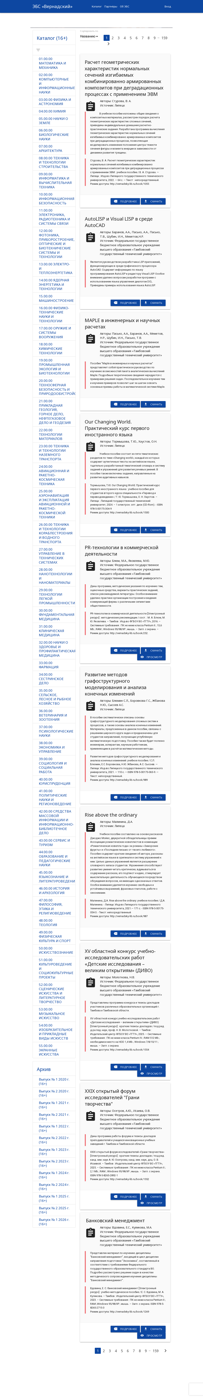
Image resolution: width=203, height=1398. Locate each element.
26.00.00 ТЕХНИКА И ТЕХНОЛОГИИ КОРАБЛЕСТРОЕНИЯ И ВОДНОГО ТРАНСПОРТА (56, 568)
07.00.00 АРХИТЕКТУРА (50, 182)
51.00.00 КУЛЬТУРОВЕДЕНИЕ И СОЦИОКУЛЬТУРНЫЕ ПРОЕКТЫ (56, 1004)
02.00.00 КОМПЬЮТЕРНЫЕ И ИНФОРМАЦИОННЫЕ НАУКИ (57, 117)
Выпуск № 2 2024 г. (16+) (54, 1222)
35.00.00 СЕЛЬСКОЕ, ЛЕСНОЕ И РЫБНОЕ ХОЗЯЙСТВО (55, 732)
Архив (44, 1105)
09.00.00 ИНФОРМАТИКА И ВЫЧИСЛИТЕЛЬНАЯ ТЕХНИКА (55, 214)
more (167, 19)
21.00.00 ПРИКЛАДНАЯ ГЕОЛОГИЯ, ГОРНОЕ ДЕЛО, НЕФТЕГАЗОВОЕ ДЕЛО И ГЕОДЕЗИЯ (55, 446)
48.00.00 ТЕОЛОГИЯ (48, 957)
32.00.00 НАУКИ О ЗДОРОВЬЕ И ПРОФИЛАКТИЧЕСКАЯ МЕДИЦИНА (57, 683)
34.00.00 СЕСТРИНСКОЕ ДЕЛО (51, 713)
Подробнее (125, 234)
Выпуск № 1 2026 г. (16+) (54, 1257)
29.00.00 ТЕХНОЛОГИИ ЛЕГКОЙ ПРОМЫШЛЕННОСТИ (57, 631)
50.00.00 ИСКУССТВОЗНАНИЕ (56, 985)
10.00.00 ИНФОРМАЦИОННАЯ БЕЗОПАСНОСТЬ (56, 232)
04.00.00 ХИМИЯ (52, 144)
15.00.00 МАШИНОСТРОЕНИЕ (56, 332)
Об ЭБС (124, 6)
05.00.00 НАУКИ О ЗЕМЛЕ (53, 154)
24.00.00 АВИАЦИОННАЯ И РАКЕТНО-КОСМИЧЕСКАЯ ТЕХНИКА (54, 509)
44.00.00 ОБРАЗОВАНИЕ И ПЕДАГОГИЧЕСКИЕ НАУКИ (54, 893)
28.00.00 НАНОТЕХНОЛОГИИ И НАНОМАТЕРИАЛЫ (55, 610)
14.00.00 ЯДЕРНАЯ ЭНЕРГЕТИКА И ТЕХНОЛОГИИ (54, 318)
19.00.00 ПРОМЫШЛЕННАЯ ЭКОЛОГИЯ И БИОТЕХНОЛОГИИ (54, 400)
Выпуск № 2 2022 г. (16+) (54, 1175)
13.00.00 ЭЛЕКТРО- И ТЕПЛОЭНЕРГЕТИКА (55, 302)
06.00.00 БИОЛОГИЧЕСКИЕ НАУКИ (54, 168)
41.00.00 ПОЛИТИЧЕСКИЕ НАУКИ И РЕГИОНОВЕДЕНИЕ (55, 832)
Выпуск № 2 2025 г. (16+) (54, 1245)
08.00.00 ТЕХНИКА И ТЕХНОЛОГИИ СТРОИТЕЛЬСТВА (54, 196)
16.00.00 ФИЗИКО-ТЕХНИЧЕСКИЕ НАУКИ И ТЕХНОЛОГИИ (54, 348)
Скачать (153, 234)
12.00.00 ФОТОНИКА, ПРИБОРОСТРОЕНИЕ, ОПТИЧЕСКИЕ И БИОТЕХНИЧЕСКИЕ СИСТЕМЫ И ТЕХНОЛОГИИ (57, 277)
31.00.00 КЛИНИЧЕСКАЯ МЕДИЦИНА (51, 665)
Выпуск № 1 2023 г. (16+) (54, 1187)
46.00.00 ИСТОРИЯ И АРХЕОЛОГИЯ (54, 925)
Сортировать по (89, 64)
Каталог (97, 6)
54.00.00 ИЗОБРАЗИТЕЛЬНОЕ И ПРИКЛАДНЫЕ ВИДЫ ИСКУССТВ (56, 1067)
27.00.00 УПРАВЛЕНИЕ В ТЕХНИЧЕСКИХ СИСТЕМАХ (52, 590)
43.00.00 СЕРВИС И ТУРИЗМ (54, 877)
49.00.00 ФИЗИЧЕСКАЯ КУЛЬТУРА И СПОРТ (55, 972)
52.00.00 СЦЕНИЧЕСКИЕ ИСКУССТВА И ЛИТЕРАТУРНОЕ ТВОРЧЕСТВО (52, 1029)
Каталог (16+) (52, 71)
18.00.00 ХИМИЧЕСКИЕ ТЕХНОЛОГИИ (50, 382)
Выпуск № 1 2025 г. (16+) (54, 1234)
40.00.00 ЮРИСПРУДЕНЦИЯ (54, 816)
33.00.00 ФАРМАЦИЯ (49, 699)
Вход (168, 6)
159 (164, 71)
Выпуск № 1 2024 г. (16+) (54, 1210)
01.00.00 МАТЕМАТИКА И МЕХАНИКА (52, 96)
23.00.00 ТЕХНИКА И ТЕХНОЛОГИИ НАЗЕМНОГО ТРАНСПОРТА (54, 487)
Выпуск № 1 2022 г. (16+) (54, 1164)
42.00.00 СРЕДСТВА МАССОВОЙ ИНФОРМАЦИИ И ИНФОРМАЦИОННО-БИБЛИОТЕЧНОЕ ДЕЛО (56, 857)
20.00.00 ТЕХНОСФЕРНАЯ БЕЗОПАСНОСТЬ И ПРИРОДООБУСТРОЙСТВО (57, 421)
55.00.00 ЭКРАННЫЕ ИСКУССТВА (49, 1085)
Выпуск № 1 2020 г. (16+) (54, 1117)
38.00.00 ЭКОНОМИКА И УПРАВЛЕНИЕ (52, 782)
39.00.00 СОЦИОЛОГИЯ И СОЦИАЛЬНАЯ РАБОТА (53, 800)
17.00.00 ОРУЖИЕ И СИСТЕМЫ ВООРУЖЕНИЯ (55, 366)
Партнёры (110, 6)
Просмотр (151, 690)
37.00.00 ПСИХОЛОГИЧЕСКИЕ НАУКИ (56, 766)
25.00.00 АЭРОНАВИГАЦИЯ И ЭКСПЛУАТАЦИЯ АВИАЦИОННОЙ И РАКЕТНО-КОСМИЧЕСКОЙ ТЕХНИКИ (54, 538)
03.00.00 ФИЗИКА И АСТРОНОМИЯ (55, 135)
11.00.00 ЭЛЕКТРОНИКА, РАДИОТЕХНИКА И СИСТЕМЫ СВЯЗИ (54, 250)
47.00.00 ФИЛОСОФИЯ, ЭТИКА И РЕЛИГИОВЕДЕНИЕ (55, 942)
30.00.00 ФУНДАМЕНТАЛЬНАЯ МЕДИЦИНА (56, 649)
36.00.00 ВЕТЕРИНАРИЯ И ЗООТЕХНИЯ (53, 750)
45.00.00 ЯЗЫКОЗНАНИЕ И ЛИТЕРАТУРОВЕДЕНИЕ (57, 912)
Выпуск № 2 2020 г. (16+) (54, 1128)
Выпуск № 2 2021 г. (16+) (54, 1152)
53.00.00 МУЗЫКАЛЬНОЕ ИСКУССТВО (52, 1049)
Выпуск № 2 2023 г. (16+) (54, 1199)
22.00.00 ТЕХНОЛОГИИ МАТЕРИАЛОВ (50, 468)
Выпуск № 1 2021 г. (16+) (54, 1140)
